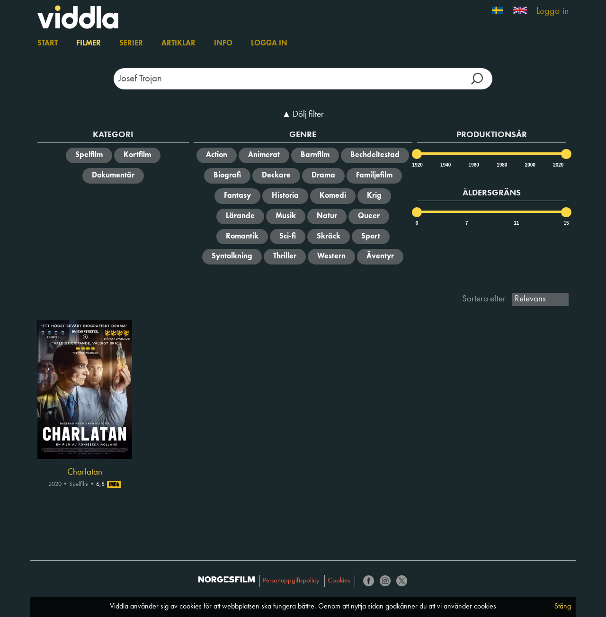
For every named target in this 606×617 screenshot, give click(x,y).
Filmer (88, 43)
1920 (417, 164)
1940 (445, 164)
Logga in (552, 11)
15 (566, 223)
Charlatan (84, 472)
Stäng (562, 606)
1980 (501, 164)
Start (47, 43)
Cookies (339, 580)
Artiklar (178, 43)
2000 (530, 164)
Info (223, 43)
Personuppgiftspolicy (291, 580)
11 (516, 223)
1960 (473, 164)
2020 (557, 164)
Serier (131, 43)
